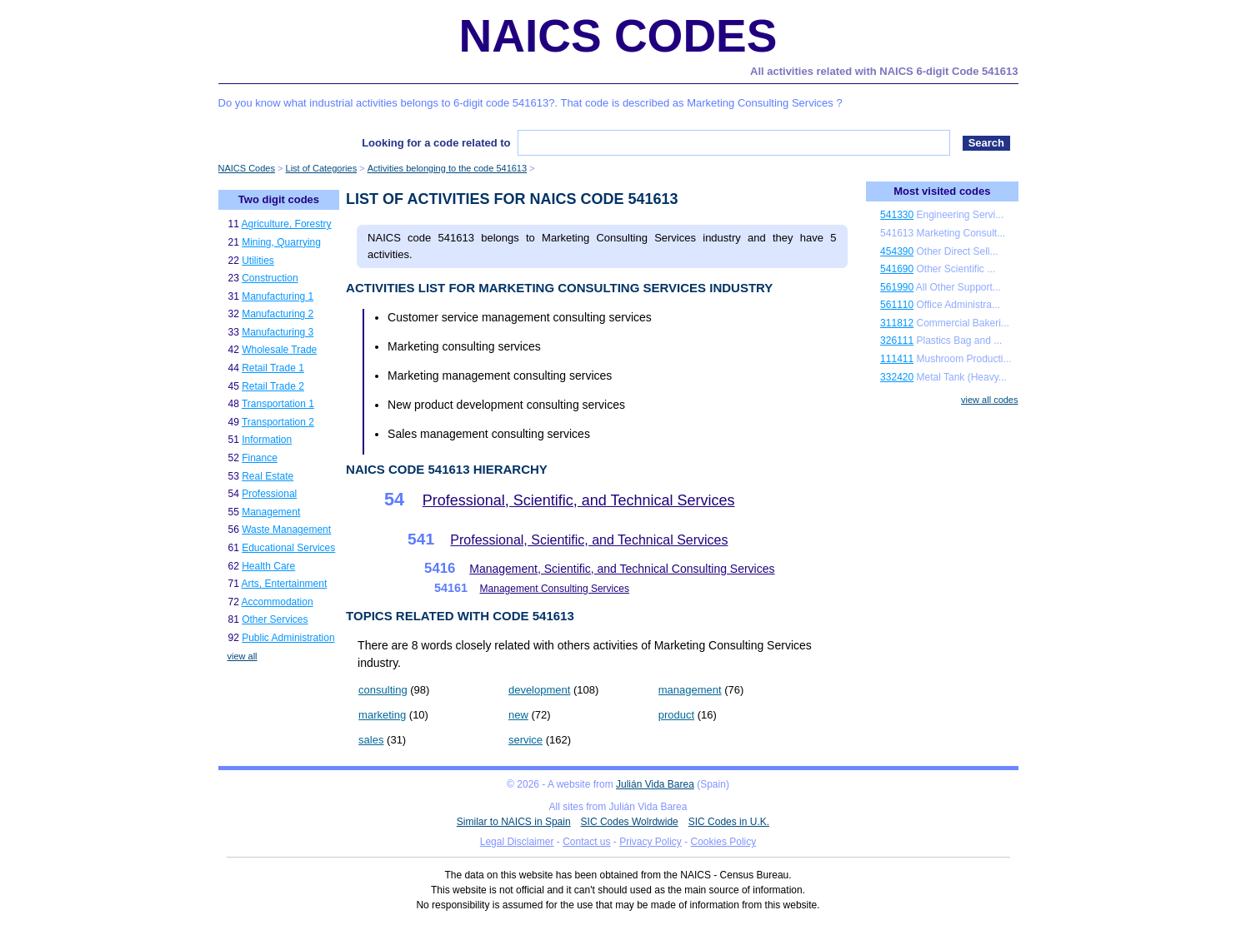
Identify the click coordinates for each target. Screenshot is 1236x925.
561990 (896, 287)
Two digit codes (278, 199)
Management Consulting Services (554, 588)
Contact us (586, 842)
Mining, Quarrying (281, 242)
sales (370, 740)
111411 (896, 359)
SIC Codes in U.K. (728, 822)
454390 (896, 251)
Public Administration (288, 638)
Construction (270, 278)
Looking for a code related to (436, 143)
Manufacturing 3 (277, 332)
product (676, 715)
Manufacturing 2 (277, 314)
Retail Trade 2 (273, 386)
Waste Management (286, 529)
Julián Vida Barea (655, 784)
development (539, 690)
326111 (896, 340)
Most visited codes (941, 191)
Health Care (268, 566)
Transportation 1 (278, 404)
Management (271, 512)
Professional (269, 494)
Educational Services (288, 548)
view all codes (989, 400)
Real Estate (267, 476)
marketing (382, 715)
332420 (896, 377)
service (525, 740)
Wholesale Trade (279, 350)
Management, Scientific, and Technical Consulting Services (621, 568)
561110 (896, 305)
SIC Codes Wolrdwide (629, 822)
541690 (896, 269)
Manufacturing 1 (277, 296)
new (518, 715)
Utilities (258, 260)
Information (267, 439)
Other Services (275, 619)
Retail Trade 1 (273, 368)
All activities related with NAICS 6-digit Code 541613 (884, 71)
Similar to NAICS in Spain (514, 822)
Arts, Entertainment (285, 583)
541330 (896, 215)
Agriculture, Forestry (287, 224)
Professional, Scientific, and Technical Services (579, 500)
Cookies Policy (724, 842)
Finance (260, 458)
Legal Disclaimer (517, 842)
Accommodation (277, 602)
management (690, 690)
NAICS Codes (618, 36)
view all (243, 656)
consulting (383, 690)
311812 (896, 323)
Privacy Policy (650, 842)
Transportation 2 (278, 422)
